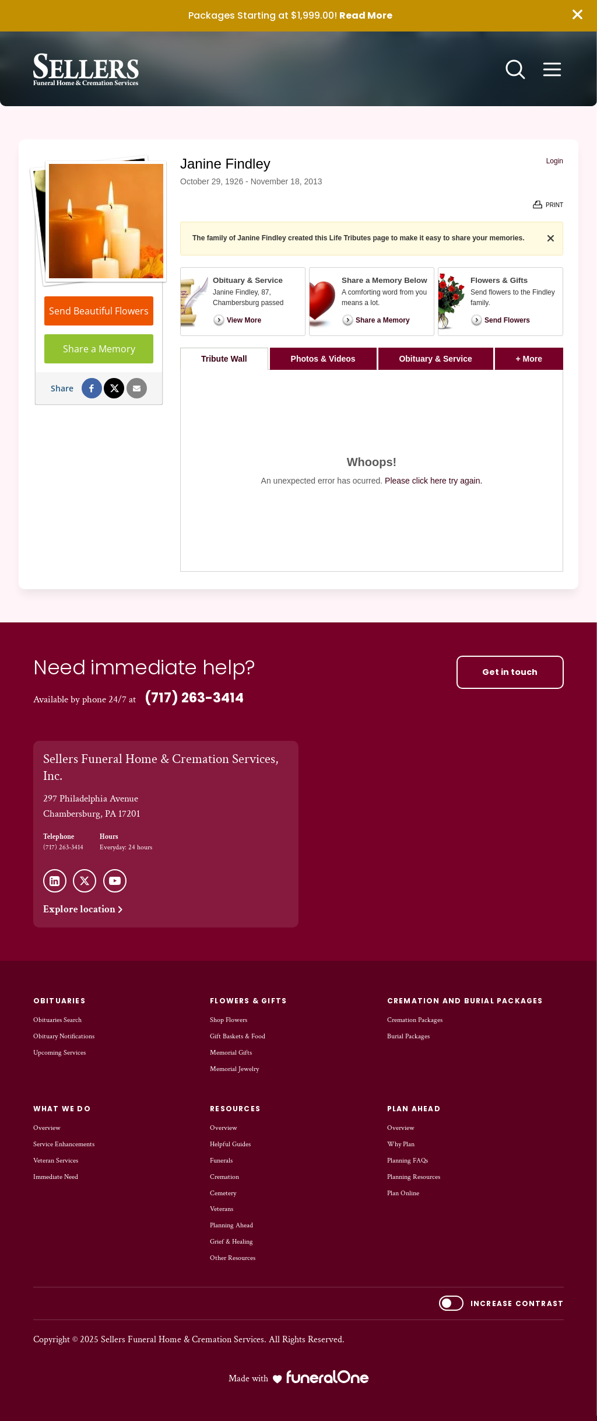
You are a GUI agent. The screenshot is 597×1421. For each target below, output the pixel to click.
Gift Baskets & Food (237, 1036)
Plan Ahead (414, 1109)
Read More (365, 15)
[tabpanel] (372, 470)
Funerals (221, 1160)
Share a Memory (99, 348)
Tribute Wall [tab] (224, 358)
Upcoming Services (59, 1052)
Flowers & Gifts (248, 1001)
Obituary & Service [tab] (435, 358)
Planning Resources (413, 1176)
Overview (47, 1128)
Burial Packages (408, 1036)
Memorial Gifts (231, 1052)
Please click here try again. (433, 480)
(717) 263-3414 (194, 697)
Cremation (224, 1176)
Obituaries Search (57, 1020)
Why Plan (401, 1144)
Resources (235, 1109)
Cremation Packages (415, 1020)
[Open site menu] (552, 69)
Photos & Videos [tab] (323, 358)
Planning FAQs (407, 1160)
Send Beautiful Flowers (99, 310)
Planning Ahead (231, 1225)
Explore (83, 909)
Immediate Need (55, 1176)
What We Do (62, 1109)
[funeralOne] (327, 1376)
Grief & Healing (231, 1241)
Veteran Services (55, 1160)
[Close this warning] (577, 15)
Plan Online (403, 1193)
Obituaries (59, 1001)
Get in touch (510, 672)
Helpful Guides (230, 1144)
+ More (539, 355)
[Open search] (515, 69)
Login (554, 161)
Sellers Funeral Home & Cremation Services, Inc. (160, 767)
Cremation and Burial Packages (465, 1001)
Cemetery (223, 1193)
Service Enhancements (63, 1144)
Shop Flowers (228, 1020)
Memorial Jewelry (234, 1069)
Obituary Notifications (63, 1036)
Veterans (221, 1209)
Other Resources (232, 1258)
